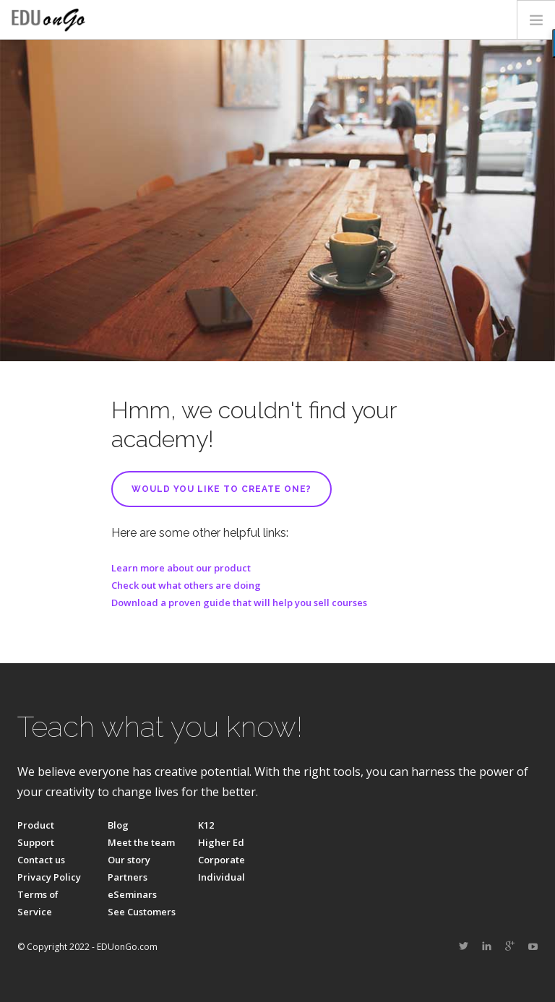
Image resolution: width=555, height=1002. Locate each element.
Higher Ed (221, 842)
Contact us (41, 859)
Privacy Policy (49, 877)
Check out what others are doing (186, 585)
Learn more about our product (181, 567)
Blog (118, 825)
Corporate (221, 859)
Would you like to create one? (221, 489)
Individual (221, 877)
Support (35, 842)
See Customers (142, 911)
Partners (127, 877)
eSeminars (132, 894)
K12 (206, 825)
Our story (129, 859)
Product (35, 825)
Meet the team (141, 842)
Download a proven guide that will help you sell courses (239, 602)
